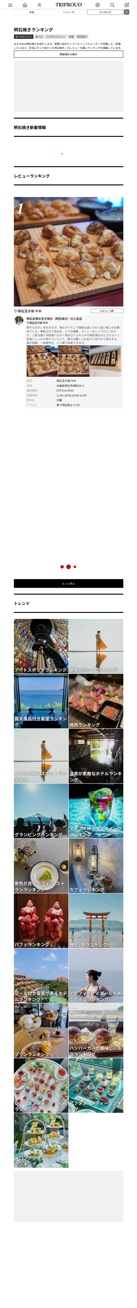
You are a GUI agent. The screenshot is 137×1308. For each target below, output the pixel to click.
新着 (31, 12)
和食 (71, 36)
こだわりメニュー (55, 36)
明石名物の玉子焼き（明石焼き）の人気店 (74, 321)
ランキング (105, 12)
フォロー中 (68, 12)
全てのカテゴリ (23, 36)
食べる (39, 36)
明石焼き (82, 36)
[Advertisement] (68, 86)
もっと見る (68, 583)
